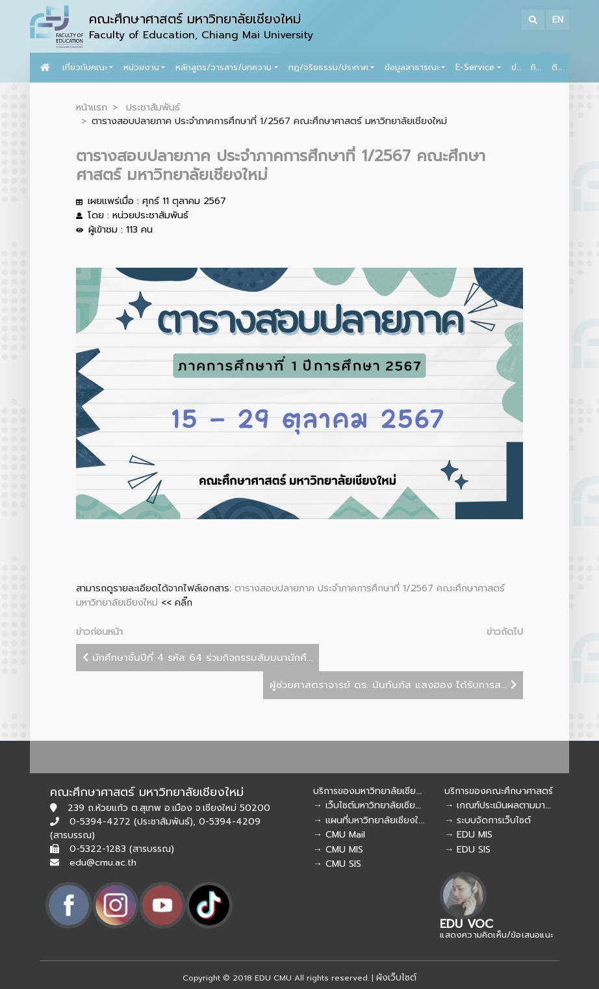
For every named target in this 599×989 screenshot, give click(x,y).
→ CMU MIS (338, 849)
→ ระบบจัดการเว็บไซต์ (487, 820)
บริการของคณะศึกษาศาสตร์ (498, 791)
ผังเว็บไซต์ (396, 977)
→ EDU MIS (468, 834)
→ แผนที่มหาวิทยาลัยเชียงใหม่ (371, 820)
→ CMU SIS (337, 864)
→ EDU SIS (467, 849)
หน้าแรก (91, 107)
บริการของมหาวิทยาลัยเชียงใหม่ (374, 791)
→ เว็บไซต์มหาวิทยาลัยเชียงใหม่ (374, 805)
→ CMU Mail (339, 834)
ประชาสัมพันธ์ (153, 107)
